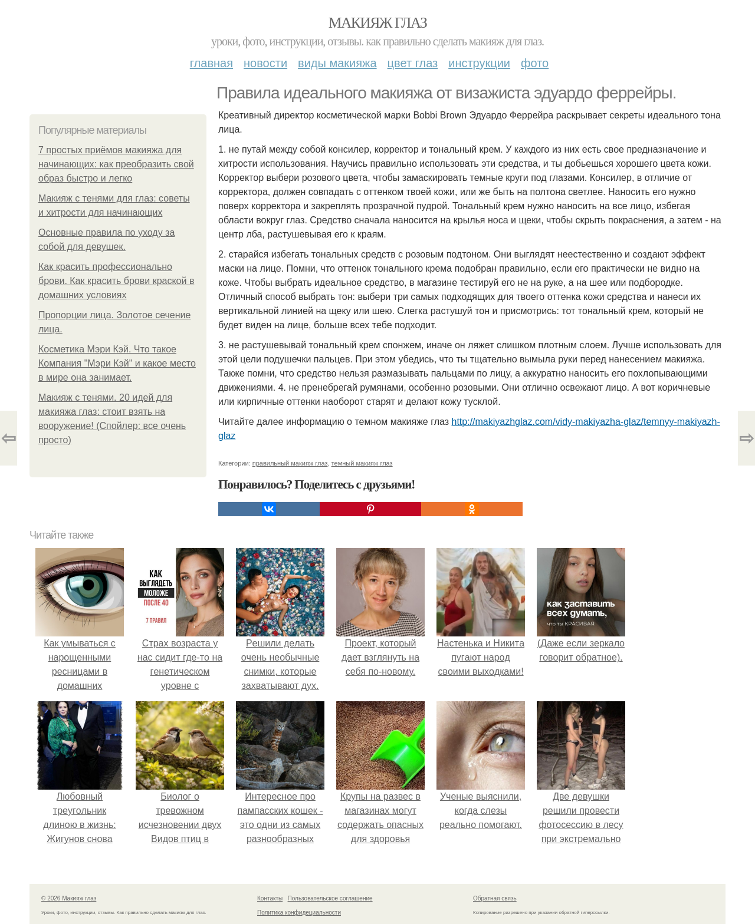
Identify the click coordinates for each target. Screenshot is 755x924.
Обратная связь (495, 898)
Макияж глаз (378, 22)
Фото (535, 63)
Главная (211, 63)
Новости (265, 63)
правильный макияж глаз (290, 463)
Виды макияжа (337, 63)
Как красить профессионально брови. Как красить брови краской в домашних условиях (116, 281)
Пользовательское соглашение (330, 898)
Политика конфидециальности (299, 912)
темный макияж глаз (362, 463)
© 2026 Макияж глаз (68, 898)
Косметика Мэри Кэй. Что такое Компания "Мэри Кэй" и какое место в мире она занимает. (117, 363)
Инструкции (479, 63)
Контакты (270, 898)
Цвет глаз (413, 63)
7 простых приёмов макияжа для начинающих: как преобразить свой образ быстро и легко (116, 164)
